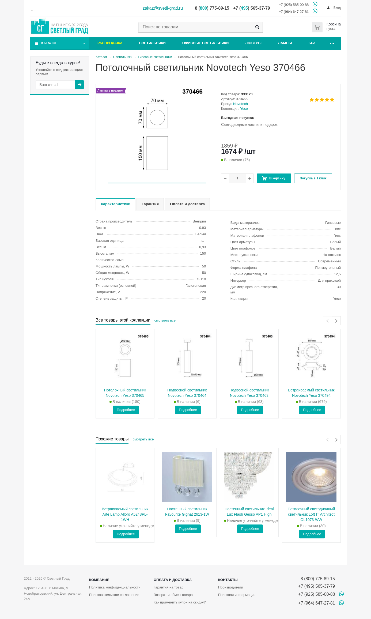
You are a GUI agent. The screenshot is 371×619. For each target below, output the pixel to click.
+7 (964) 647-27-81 (294, 12)
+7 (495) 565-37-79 (316, 586)
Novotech (240, 104)
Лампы (285, 43)
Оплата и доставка (173, 580)
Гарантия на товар (168, 587)
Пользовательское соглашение (114, 595)
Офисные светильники (205, 43)
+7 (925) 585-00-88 (294, 5)
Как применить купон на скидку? (180, 602)
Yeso (244, 109)
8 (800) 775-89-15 (316, 578)
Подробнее (126, 410)
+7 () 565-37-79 (251, 8)
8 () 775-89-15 (212, 8)
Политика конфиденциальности (115, 587)
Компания (99, 580)
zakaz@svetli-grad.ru (163, 8)
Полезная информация (236, 595)
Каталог (49, 43)
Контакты (228, 580)
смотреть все (165, 320)
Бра (312, 43)
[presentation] (327, 320)
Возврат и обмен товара (173, 595)
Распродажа (110, 43)
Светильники (152, 43)
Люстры (253, 43)
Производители (230, 587)
